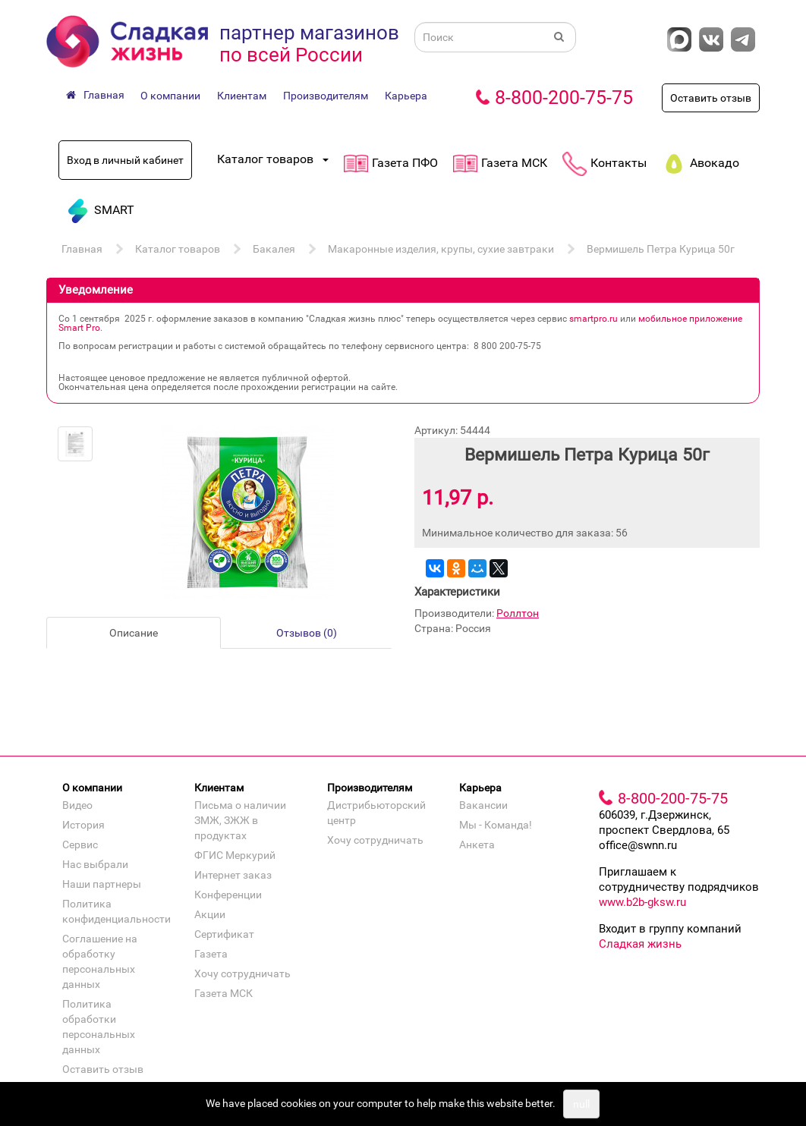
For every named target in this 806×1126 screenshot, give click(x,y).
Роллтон (517, 613)
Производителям (325, 96)
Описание (133, 633)
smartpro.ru (593, 318)
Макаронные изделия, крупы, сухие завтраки (441, 249)
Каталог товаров (177, 249)
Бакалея (274, 249)
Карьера (406, 96)
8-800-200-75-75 (564, 97)
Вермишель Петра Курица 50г (661, 249)
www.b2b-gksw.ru (642, 902)
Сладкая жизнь (640, 944)
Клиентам (241, 96)
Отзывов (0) (306, 633)
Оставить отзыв (710, 98)
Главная (81, 249)
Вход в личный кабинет (125, 160)
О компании (170, 96)
